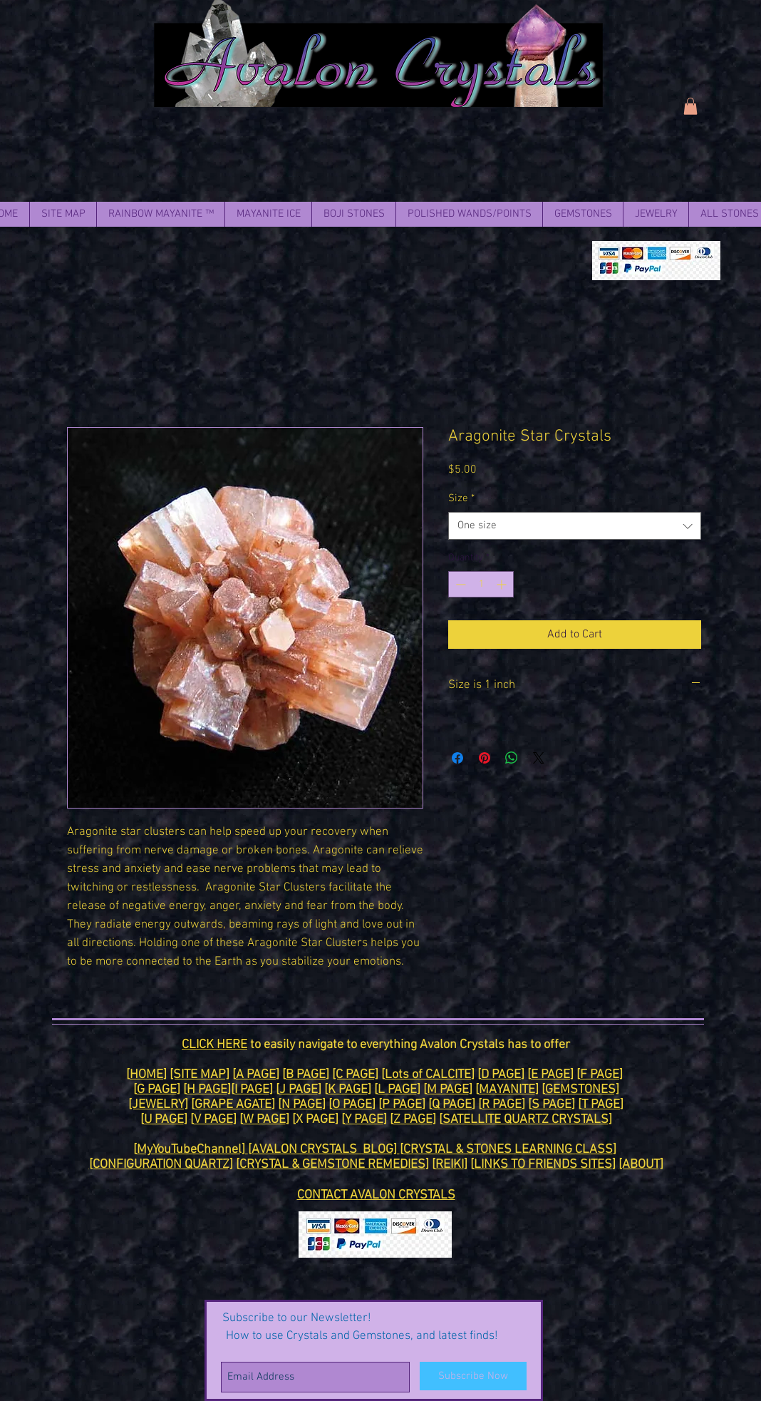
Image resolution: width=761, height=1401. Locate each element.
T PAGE (600, 1104)
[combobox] (574, 526)
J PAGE (298, 1089)
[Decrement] (459, 584)
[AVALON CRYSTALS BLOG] (324, 1149)
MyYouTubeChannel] (192, 1149)
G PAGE (157, 1089)
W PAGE (264, 1119)
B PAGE (306, 1074)
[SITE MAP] (199, 1074)
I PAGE (251, 1089)
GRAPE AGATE (233, 1104)
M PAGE (448, 1089)
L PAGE (397, 1089)
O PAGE (352, 1104)
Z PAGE (413, 1119)
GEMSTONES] (582, 1089)
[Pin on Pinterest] (484, 757)
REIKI (449, 1164)
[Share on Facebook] (457, 757)
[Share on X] (538, 757)
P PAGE (402, 1104)
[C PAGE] (355, 1074)
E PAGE (550, 1074)
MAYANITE (507, 1089)
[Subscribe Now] (473, 1376)
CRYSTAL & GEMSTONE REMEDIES (332, 1164)
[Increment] (503, 584)
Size (461, 498)
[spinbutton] (481, 584)
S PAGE (551, 1104)
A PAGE (256, 1074)
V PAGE (213, 1119)
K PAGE (348, 1089)
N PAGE (301, 1104)
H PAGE (207, 1089)
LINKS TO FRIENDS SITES (543, 1164)
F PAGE (599, 1074)
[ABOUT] (640, 1164)
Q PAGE (452, 1104)
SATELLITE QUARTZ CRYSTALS (525, 1119)
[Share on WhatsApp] (511, 757)
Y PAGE (364, 1119)
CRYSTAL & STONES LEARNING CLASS (508, 1149)
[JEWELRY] (158, 1104)
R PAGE (502, 1104)
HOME (146, 1074)
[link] (690, 106)
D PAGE (501, 1074)
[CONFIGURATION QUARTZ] (161, 1164)
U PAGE (164, 1119)
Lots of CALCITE (428, 1074)
